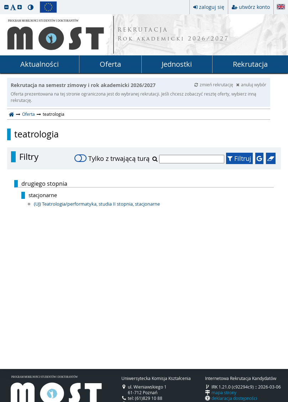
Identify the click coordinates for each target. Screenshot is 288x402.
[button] (6, 7)
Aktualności (39, 64)
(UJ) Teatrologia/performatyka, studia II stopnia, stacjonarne (97, 204)
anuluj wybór (251, 84)
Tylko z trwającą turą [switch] (112, 158)
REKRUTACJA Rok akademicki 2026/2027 (173, 35)
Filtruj (239, 158)
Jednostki (177, 64)
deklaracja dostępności (234, 398)
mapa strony (223, 392)
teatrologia (36, 134)
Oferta (110, 64)
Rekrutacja (250, 64)
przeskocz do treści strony (2, 2)
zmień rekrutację (214, 84)
